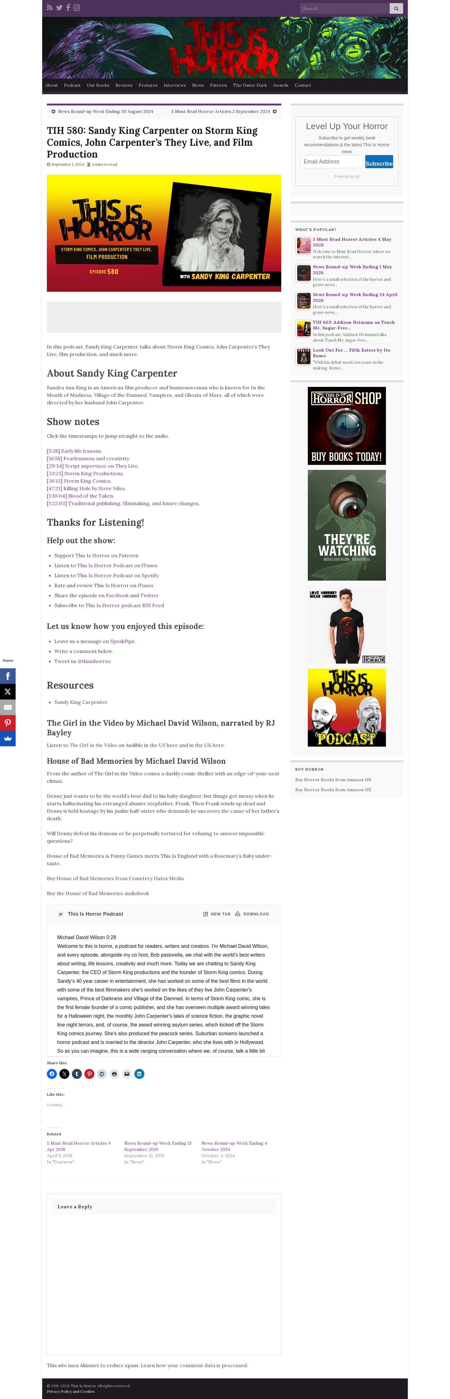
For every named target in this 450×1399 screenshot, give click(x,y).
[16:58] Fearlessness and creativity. (88, 458)
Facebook (117, 595)
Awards (280, 85)
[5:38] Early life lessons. (74, 451)
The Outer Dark (250, 85)
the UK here (209, 745)
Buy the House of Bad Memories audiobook (98, 893)
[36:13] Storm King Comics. (79, 481)
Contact (303, 85)
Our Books (98, 85)
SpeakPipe (122, 641)
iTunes (145, 585)
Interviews (175, 85)
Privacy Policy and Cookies (71, 1391)
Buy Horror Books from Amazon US (333, 789)
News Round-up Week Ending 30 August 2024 (105, 111)
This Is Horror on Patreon (106, 555)
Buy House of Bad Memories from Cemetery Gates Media (115, 878)
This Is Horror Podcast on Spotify (118, 575)
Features (148, 85)
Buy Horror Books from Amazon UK (333, 779)
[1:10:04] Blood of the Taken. (80, 496)
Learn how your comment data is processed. (194, 1365)
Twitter (149, 595)
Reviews (124, 85)
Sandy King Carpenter (81, 702)
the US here (164, 745)
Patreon (218, 85)
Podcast (72, 85)
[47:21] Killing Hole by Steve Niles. (86, 488)
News (198, 85)
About (51, 85)
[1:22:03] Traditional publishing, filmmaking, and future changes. (123, 503)
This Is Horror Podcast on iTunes (117, 565)
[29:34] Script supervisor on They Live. (93, 466)
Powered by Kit (347, 176)
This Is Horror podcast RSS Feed (124, 605)
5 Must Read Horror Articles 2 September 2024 (220, 111)
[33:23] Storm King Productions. (85, 473)
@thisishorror (94, 661)
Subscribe (379, 164)
